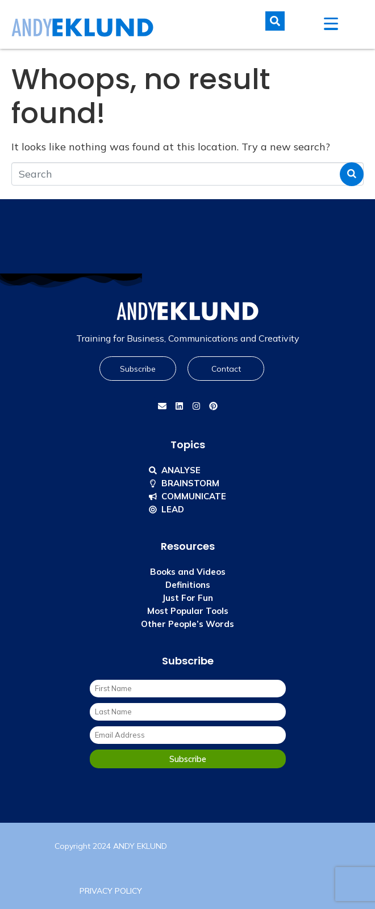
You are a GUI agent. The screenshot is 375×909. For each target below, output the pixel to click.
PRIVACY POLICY (111, 891)
